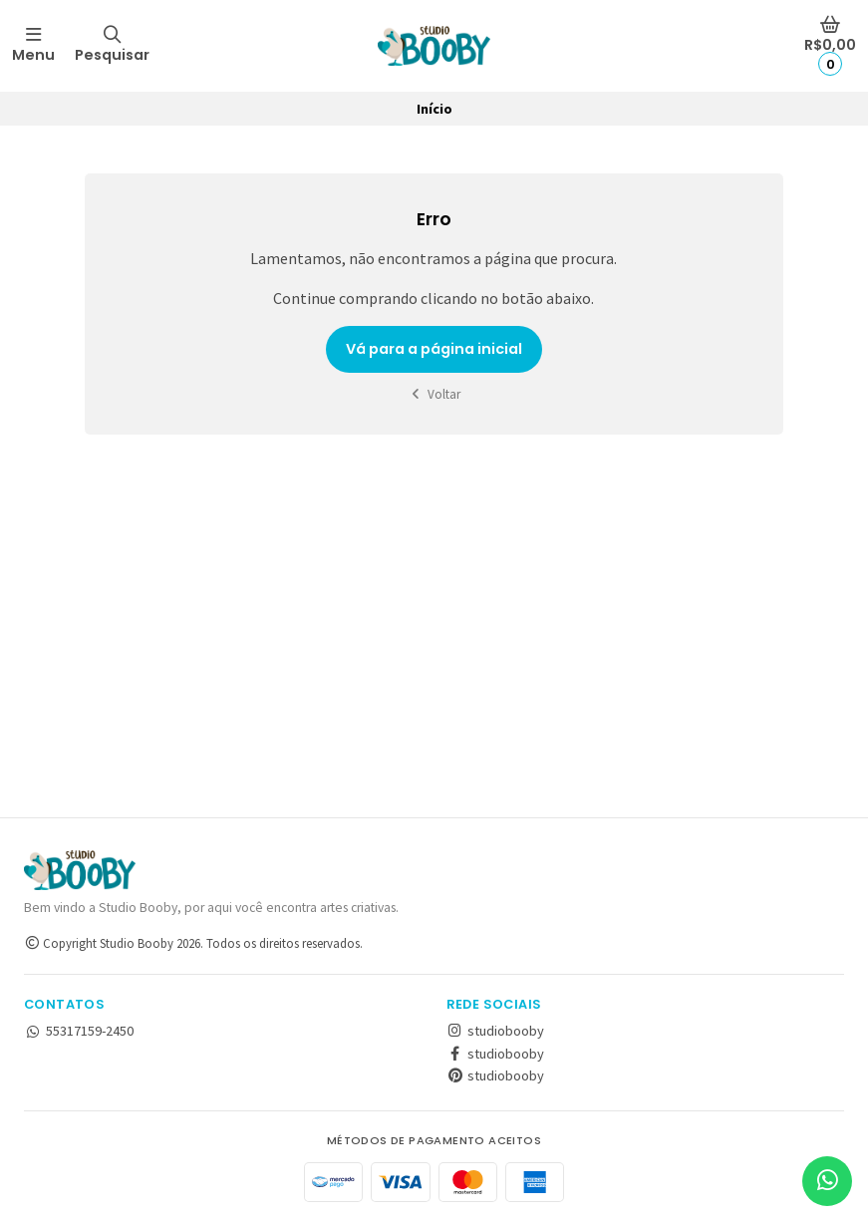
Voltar (434, 394)
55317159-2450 (79, 1031)
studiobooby (495, 1031)
